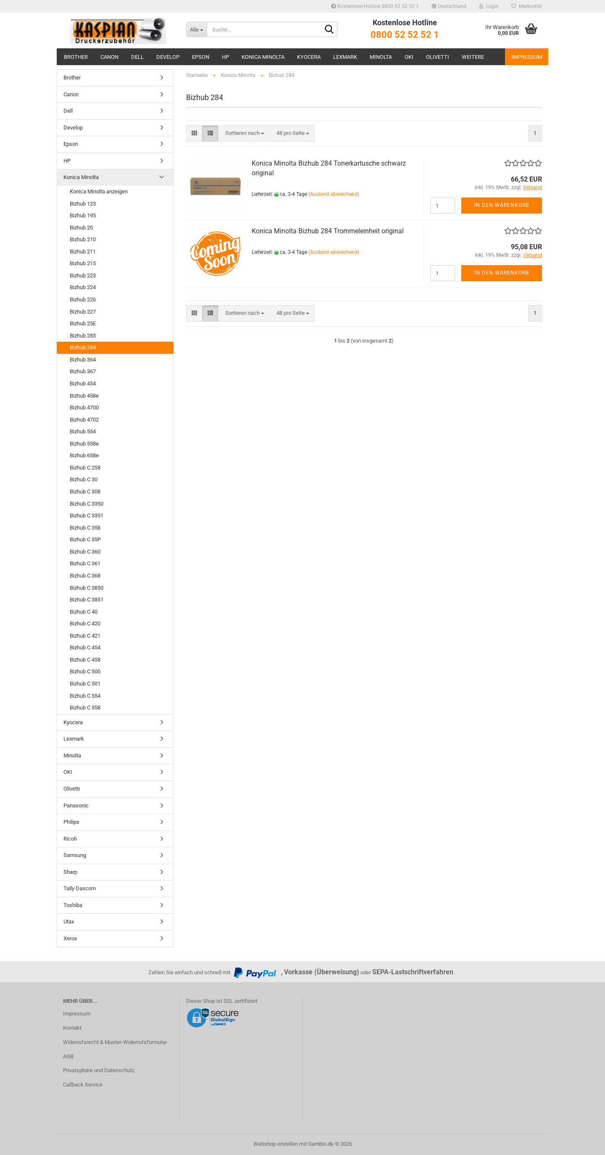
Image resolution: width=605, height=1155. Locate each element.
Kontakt (72, 1028)
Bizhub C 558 (85, 707)
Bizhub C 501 (85, 683)
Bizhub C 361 (85, 563)
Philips (71, 822)
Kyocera (309, 57)
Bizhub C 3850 (86, 588)
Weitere (473, 57)
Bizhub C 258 (85, 467)
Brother (76, 57)
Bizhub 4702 (84, 420)
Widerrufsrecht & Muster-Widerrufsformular (115, 1042)
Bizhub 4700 (84, 407)
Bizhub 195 (83, 215)
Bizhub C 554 (85, 696)
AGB (68, 1056)
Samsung (74, 855)
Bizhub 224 (83, 287)
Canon (109, 57)
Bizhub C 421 (85, 636)
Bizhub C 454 (85, 647)
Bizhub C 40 (83, 612)
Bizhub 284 (83, 347)
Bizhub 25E (83, 323)
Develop (167, 57)
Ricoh (70, 839)
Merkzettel (526, 6)
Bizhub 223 (83, 275)
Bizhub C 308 (85, 491)
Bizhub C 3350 (86, 504)
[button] (449, 6)
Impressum (526, 57)
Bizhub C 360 (85, 551)
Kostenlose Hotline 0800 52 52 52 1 (375, 6)
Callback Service (83, 1084)
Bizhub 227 (83, 312)
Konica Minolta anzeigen (99, 191)
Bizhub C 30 (83, 479)
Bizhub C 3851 (86, 599)
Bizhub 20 (81, 227)
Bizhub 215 (83, 263)
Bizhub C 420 (85, 623)
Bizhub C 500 (85, 671)
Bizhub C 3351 (86, 515)
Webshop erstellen (275, 1144)
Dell (137, 57)
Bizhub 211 (83, 251)
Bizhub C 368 (85, 575)
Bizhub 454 (83, 383)
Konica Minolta (263, 57)
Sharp (70, 872)
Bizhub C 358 (85, 528)
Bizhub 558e (84, 443)
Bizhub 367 (83, 371)
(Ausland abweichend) (333, 194)
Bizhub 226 (83, 299)
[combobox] (245, 133)
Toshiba (72, 905)
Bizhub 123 (83, 203)
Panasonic (76, 805)
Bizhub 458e (84, 396)
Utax (68, 921)
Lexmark (345, 57)
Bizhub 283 (83, 335)
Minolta (381, 57)
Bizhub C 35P (85, 539)
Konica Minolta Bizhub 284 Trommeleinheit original (328, 231)
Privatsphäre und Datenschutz (98, 1070)
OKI (409, 57)
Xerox (70, 938)
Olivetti (437, 57)
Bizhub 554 (83, 431)
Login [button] (489, 6)
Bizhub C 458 (85, 660)
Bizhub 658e (84, 455)
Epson (200, 57)
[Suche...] (196, 29)
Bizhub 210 (83, 239)
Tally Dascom (79, 888)
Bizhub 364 (83, 359)
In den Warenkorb (501, 205)
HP (225, 57)
